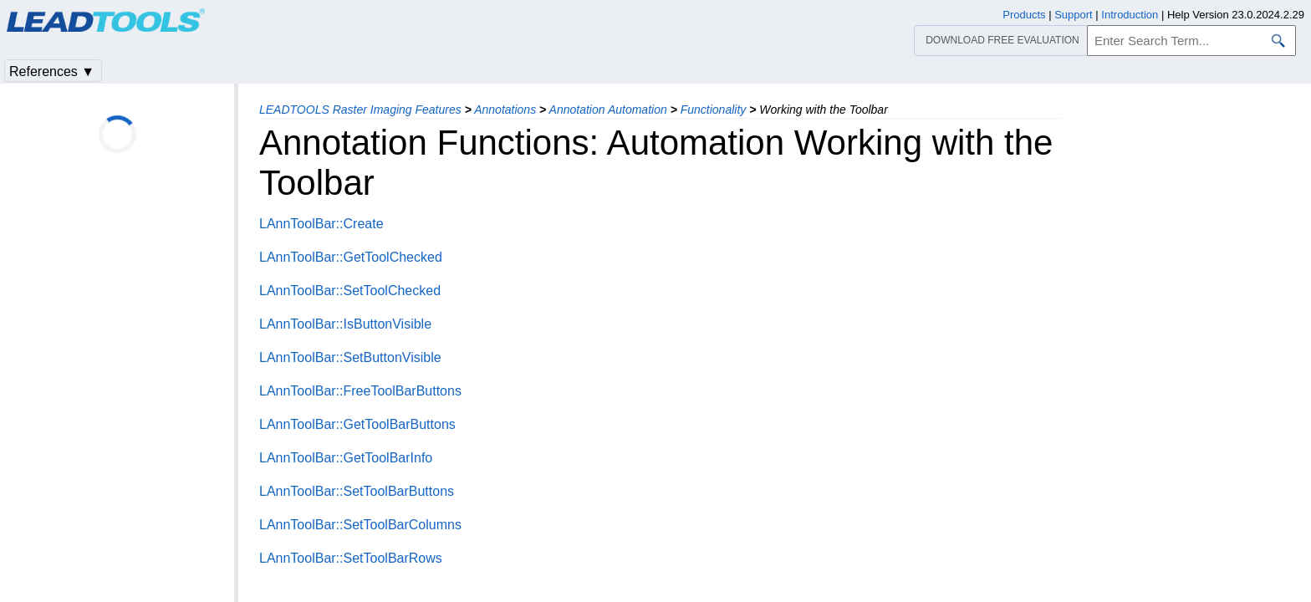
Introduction (1129, 14)
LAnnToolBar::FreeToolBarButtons (360, 391)
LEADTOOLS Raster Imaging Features (360, 109)
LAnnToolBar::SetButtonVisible (350, 357)
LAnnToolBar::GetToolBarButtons (357, 424)
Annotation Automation (608, 109)
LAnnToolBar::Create (321, 224)
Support (1073, 14)
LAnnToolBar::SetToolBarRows (350, 558)
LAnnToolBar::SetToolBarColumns (360, 525)
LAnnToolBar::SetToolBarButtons (356, 491)
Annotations (505, 109)
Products (1023, 14)
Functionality (714, 109)
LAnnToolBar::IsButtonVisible (345, 324)
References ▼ (51, 71)
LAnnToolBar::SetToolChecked (350, 290)
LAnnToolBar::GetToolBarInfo (345, 458)
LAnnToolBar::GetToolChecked (350, 257)
